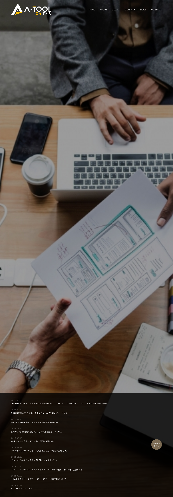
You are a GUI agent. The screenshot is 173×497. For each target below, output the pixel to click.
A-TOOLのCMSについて (22, 488)
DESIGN (116, 10)
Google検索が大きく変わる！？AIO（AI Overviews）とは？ (39, 413)
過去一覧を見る (156, 445)
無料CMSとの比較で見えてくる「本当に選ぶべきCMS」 (37, 432)
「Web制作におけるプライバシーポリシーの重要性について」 (39, 479)
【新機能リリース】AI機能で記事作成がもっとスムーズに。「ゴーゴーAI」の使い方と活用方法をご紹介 (59, 403)
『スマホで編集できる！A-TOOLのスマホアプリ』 (34, 460)
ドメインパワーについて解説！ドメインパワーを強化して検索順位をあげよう (46, 470)
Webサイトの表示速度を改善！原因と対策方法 (32, 441)
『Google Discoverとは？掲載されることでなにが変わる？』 (39, 451)
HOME (92, 10)
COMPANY (130, 10)
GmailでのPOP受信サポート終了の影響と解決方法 (34, 422)
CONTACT (156, 10)
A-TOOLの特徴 (86, 257)
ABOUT (103, 10)
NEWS (143, 10)
